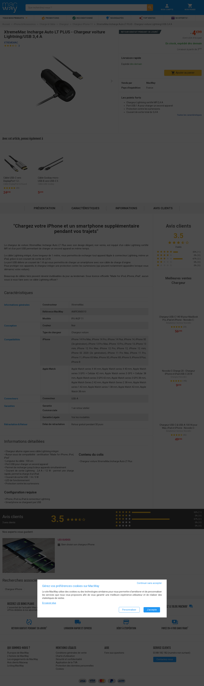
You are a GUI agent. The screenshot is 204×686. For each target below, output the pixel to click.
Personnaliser (129, 609)
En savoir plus (49, 603)
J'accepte (152, 609)
